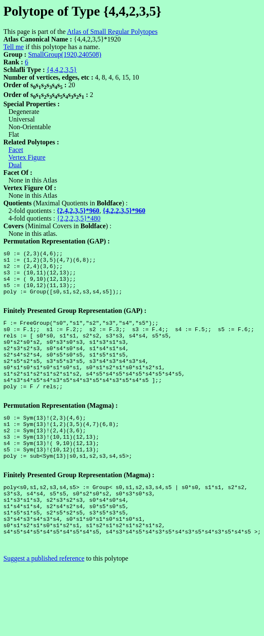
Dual (15, 165)
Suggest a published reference (43, 605)
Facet (15, 149)
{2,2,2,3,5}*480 (78, 218)
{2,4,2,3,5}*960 (78, 210)
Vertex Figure (27, 157)
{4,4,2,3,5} (62, 69)
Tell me (13, 46)
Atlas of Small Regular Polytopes (112, 31)
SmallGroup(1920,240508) (64, 54)
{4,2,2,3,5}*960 (124, 210)
